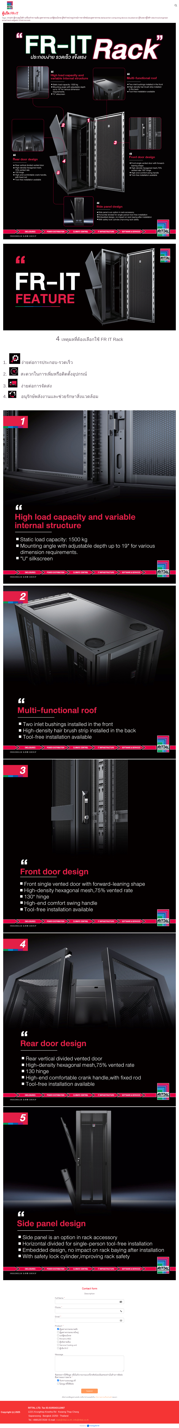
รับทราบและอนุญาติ (68, 1380)
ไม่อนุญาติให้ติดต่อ (67, 1384)
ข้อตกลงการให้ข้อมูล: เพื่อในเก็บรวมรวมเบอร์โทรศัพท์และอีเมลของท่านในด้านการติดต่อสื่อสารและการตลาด (89, 1376)
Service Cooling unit (68, 1345)
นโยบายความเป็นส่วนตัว (103, 1397)
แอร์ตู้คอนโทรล (65, 1335)
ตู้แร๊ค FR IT (64, 1348)
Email (58, 1316)
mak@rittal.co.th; (64, 1420)
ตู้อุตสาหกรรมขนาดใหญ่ (69, 1332)
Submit (89, 1391)
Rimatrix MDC (65, 1339)
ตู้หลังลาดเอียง (65, 1342)
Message (59, 1354)
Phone (58, 1307)
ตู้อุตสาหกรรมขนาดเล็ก (69, 1329)
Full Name (60, 1298)
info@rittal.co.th (81, 1420)
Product (59, 1326)
